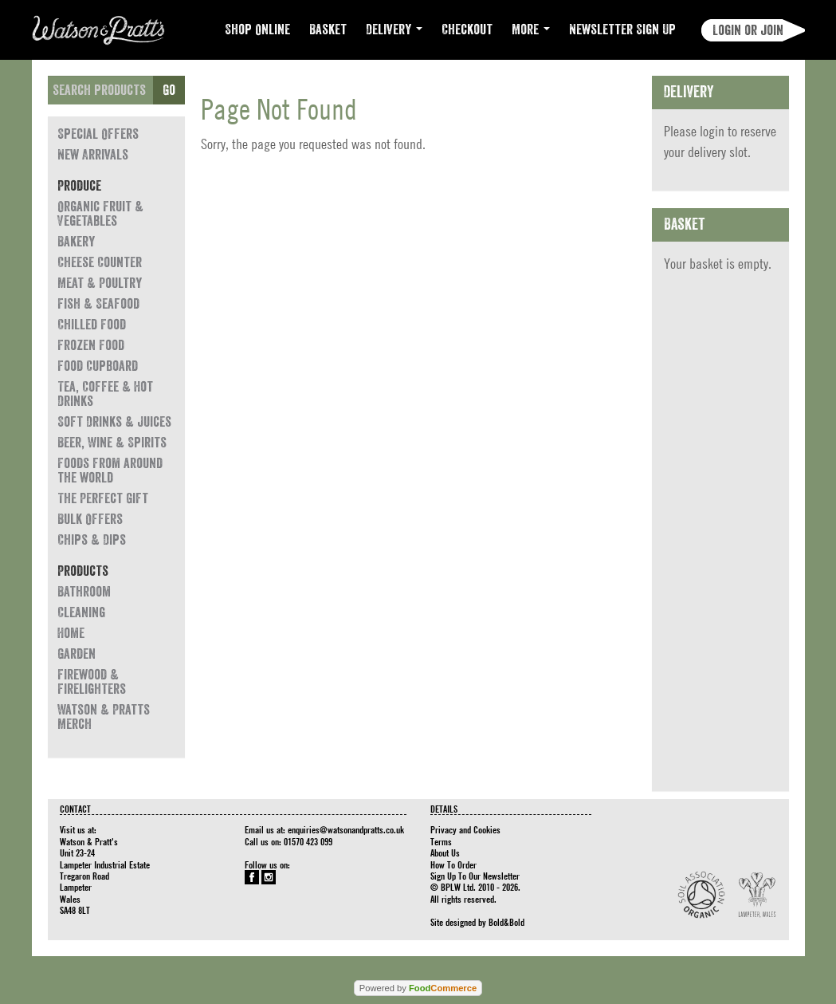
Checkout (467, 29)
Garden (76, 654)
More (531, 29)
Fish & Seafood (98, 304)
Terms (441, 841)
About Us (445, 852)
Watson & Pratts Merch (103, 717)
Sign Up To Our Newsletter (475, 875)
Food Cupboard (97, 366)
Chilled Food (91, 324)
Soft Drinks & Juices (114, 422)
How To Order (453, 864)
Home (70, 633)
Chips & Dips (91, 540)
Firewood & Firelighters (91, 681)
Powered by (418, 988)
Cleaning (81, 612)
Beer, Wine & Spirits (112, 442)
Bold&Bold (506, 921)
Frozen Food (90, 345)
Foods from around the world (110, 470)
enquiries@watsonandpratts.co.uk (346, 829)
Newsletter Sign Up (622, 29)
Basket (328, 29)
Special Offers (98, 134)
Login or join (747, 30)
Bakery (76, 241)
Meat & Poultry (99, 283)
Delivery (394, 29)
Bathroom (84, 592)
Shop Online (257, 29)
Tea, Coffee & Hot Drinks (105, 394)
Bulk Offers (90, 519)
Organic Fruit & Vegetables (100, 213)
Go (169, 90)
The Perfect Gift (102, 498)
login (712, 131)
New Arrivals (92, 155)
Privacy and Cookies (465, 829)
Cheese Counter (99, 262)
